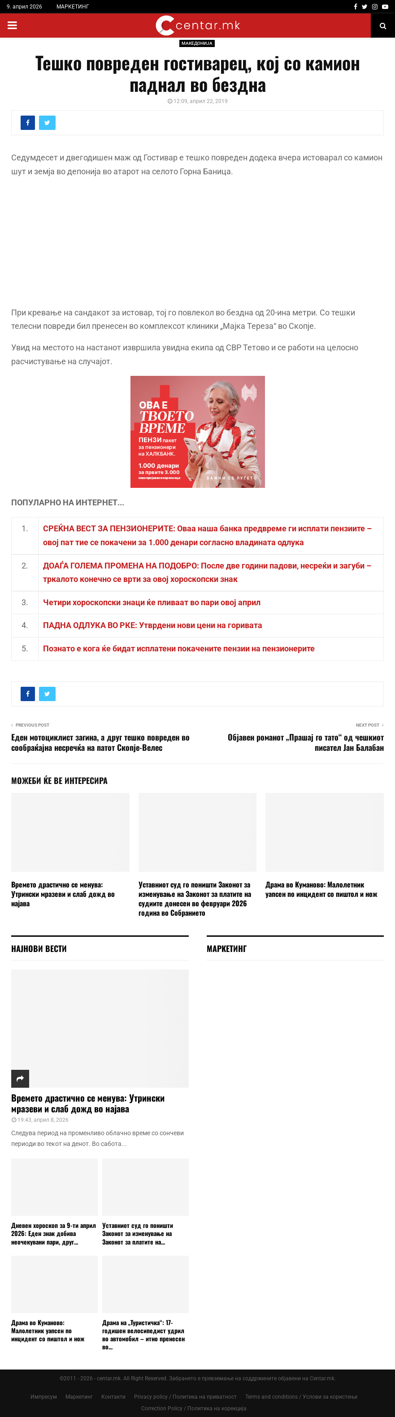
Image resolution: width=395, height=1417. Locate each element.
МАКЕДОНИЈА (197, 43)
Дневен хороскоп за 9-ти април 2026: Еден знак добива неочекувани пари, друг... (53, 1233)
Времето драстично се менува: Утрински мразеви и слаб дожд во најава (63, 894)
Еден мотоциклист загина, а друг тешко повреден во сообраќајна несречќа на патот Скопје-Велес (100, 742)
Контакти (113, 1397)
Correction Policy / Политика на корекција (194, 1408)
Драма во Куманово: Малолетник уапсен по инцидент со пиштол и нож (321, 889)
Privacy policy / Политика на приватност (185, 1397)
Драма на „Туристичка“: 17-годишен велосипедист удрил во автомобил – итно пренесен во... (143, 1334)
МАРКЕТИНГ (72, 7)
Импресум (43, 1397)
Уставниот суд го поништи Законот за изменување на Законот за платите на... (137, 1233)
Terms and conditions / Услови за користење (301, 1397)
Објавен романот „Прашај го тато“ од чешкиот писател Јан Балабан (306, 742)
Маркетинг (79, 1397)
